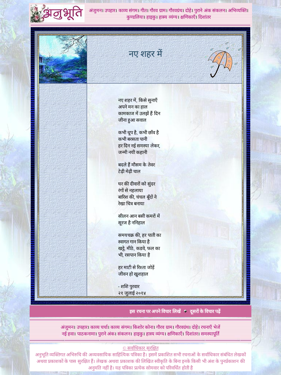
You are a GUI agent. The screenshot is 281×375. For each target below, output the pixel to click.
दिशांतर (204, 17)
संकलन (218, 10)
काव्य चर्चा (99, 327)
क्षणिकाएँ (187, 17)
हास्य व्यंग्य (168, 17)
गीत (143, 10)
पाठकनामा (86, 334)
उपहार (110, 10)
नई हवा (68, 334)
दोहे (188, 10)
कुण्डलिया (135, 17)
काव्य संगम (128, 10)
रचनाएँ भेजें (210, 327)
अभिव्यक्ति (237, 10)
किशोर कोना (143, 327)
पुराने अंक (202, 10)
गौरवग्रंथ (175, 10)
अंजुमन (95, 10)
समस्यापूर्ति (210, 334)
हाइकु (151, 17)
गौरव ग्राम (157, 10)
